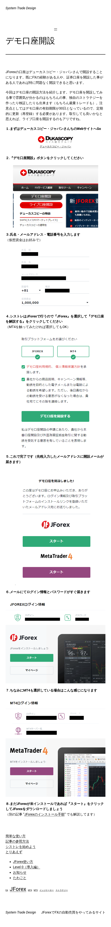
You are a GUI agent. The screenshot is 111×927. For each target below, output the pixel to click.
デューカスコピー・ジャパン (55, 146)
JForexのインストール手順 (44, 814)
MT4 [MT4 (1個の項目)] (30, 890)
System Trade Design (21, 8)
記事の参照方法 (17, 841)
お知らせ (19, 872)
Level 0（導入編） (26, 867)
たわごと (19, 878)
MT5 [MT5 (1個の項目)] (36, 890)
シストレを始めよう (21, 847)
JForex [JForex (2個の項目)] (18, 889)
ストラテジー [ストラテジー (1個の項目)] (62, 890)
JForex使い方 (23, 862)
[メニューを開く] (55, 29)
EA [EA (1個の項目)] (7, 890)
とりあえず (14, 852)
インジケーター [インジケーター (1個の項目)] (46, 890)
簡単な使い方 (16, 836)
